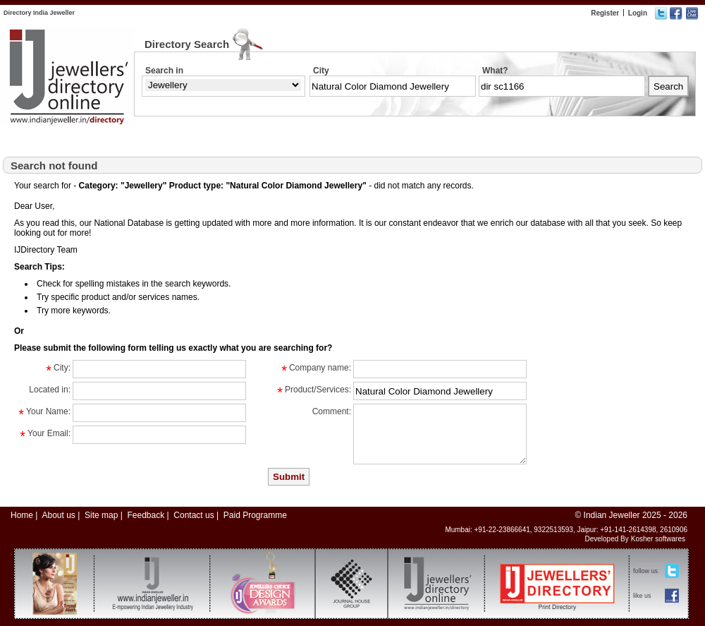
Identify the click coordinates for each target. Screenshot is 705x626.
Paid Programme (255, 515)
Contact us (193, 515)
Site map (101, 515)
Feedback (145, 515)
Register (605, 13)
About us (58, 515)
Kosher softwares (658, 539)
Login (637, 13)
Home (22, 515)
